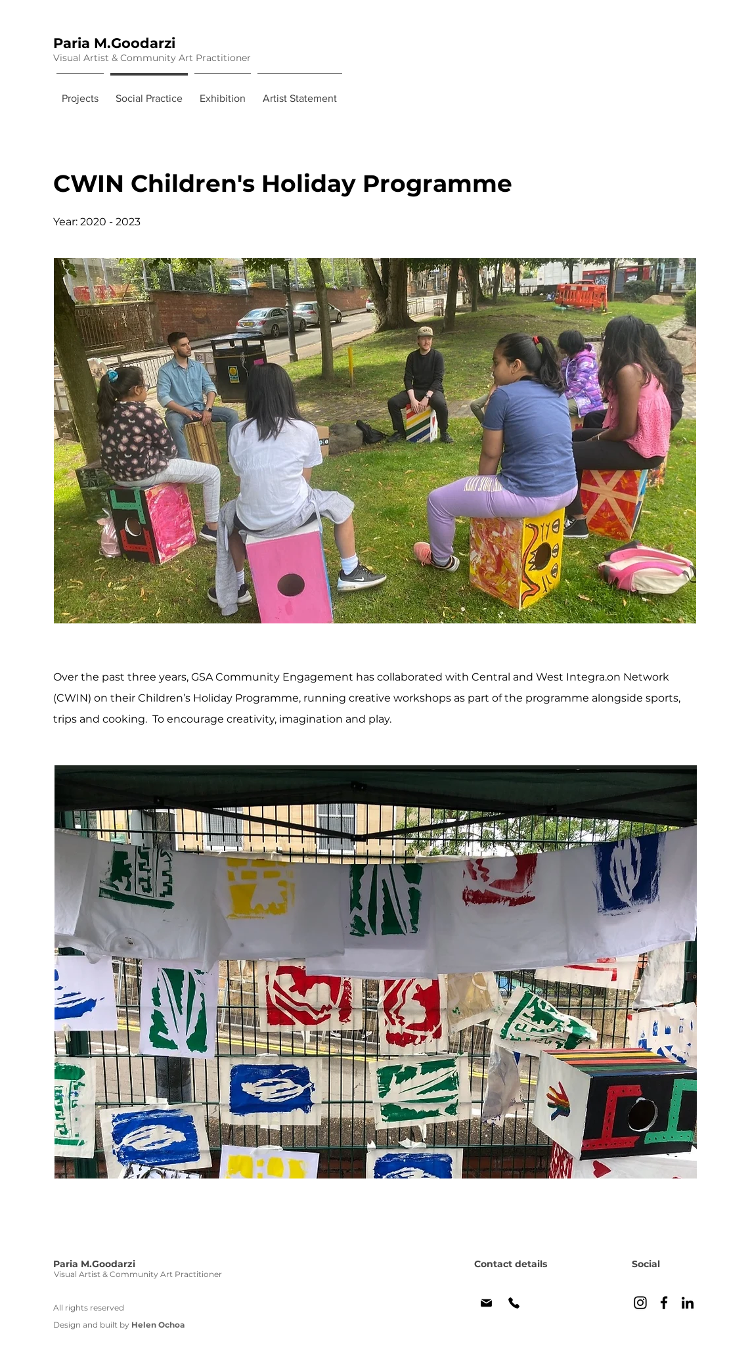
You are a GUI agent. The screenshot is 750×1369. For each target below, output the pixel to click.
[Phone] (513, 1302)
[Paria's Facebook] (664, 1302)
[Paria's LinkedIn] (687, 1302)
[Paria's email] (486, 1302)
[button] (376, 971)
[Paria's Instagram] (640, 1302)
